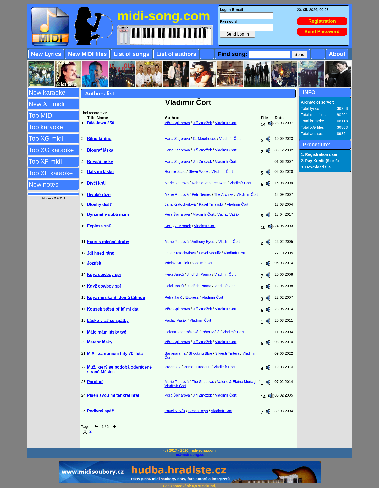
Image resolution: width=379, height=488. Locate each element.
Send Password (322, 31)
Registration (322, 21)
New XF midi (46, 103)
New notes (43, 184)
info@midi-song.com (189, 454)
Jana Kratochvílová (180, 204)
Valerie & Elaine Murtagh (237, 382)
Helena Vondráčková (181, 332)
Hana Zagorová (177, 138)
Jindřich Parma (199, 274)
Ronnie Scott (174, 171)
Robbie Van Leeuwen (209, 183)
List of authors (176, 54)
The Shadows (203, 382)
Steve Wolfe (198, 171)
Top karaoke (46, 126)
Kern (168, 226)
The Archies (223, 194)
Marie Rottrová (176, 183)
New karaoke (47, 92)
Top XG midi (46, 138)
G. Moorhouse (204, 138)
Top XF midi (45, 161)
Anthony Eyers (203, 241)
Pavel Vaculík (210, 253)
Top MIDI (41, 115)
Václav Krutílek (176, 263)
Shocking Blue (200, 353)
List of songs (132, 54)
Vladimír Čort (226, 123)
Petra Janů (173, 297)
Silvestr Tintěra (227, 353)
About (337, 54)
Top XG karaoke (51, 149)
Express (192, 297)
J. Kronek (183, 226)
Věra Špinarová (177, 123)
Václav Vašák (228, 214)
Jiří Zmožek (202, 123)
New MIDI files (87, 54)
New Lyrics (46, 54)
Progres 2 (172, 367)
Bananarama (174, 353)
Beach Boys (198, 411)
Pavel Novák (174, 411)
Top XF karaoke (51, 172)
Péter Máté (210, 332)
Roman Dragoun (197, 367)
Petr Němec (201, 194)
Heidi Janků (174, 274)
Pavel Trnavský (211, 204)
